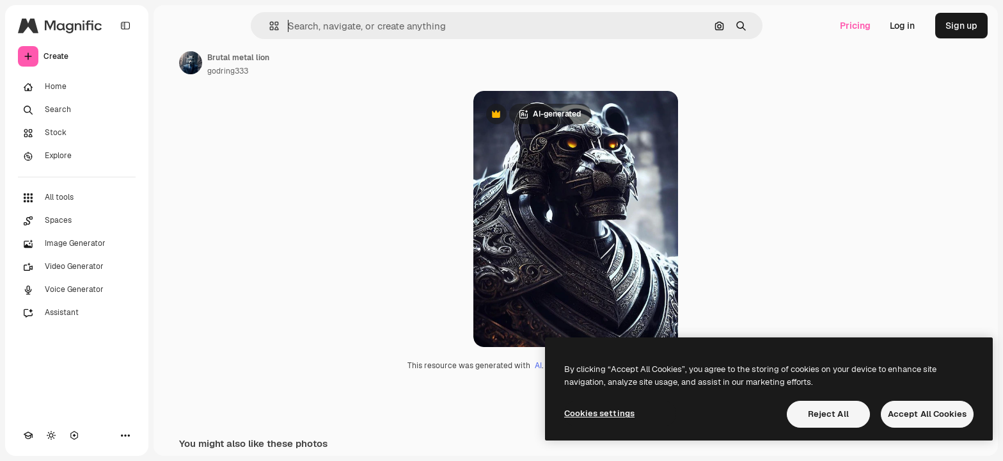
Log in (902, 25)
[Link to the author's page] (190, 62)
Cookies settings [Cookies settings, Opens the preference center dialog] (599, 413)
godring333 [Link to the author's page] (227, 71)
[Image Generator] (77, 244)
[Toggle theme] (51, 435)
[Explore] (77, 156)
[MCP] (74, 435)
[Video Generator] (77, 267)
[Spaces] (77, 221)
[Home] (77, 87)
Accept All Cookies (927, 413)
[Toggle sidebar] (125, 25)
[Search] (77, 110)
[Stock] (77, 133)
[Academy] (28, 435)
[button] (269, 26)
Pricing (855, 25)
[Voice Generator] (77, 290)
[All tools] (77, 198)
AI (538, 365)
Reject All (828, 413)
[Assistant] (77, 313)
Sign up (961, 25)
